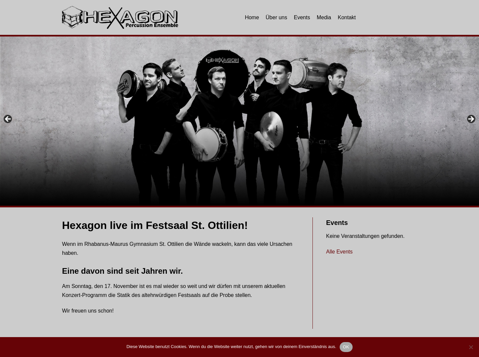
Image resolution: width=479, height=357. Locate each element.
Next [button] (471, 119)
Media (324, 17)
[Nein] (470, 347)
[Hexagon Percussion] (120, 17)
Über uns (276, 17)
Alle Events (339, 251)
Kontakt (347, 17)
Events (302, 17)
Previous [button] (8, 119)
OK (346, 346)
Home (252, 17)
